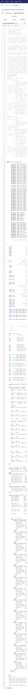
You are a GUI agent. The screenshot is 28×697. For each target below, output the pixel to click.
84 (3, 146)
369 (3, 550)
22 (3, 58)
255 (3, 388)
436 (3, 645)
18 (3, 52)
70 (3, 126)
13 (3, 45)
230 (3, 353)
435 (3, 644)
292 (3, 441)
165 (3, 261)
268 (3, 407)
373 (3, 556)
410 (3, 608)
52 (3, 100)
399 (3, 592)
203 (3, 315)
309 (3, 465)
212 (3, 327)
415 (3, 615)
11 (3, 42)
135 (3, 218)
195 (3, 303)
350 (3, 523)
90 (3, 154)
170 (3, 268)
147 (3, 235)
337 (3, 505)
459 (3, 678)
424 (3, 628)
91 (3, 156)
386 (3, 574)
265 (3, 402)
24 (3, 61)
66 (3, 120)
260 (3, 395)
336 (3, 503)
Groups (11, 1)
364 (3, 543)
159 (3, 252)
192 (3, 299)
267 (3, 405)
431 (3, 638)
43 (3, 88)
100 (3, 168)
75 (3, 133)
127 (3, 207)
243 (3, 371)
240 (3, 367)
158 (3, 251)
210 (3, 324)
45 (3, 91)
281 (3, 425)
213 (3, 329)
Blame (5, 19)
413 (3, 612)
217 (3, 334)
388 (3, 577)
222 (3, 341)
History (14, 19)
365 (3, 544)
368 (3, 549)
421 (3, 624)
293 (3, 442)
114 (3, 188)
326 (3, 489)
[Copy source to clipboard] (3, 25)
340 (3, 509)
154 (3, 245)
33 (3, 73)
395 (3, 587)
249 (3, 380)
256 (3, 390)
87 (3, 150)
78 (3, 137)
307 (3, 462)
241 (3, 368)
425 (3, 629)
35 (3, 76)
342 (3, 512)
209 (3, 323)
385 (3, 573)
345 (3, 516)
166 (3, 262)
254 (3, 387)
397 (3, 590)
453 (3, 669)
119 (3, 195)
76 (3, 134)
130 (3, 211)
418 (3, 619)
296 (3, 446)
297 (3, 448)
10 (3, 41)
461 (3, 680)
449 (3, 663)
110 (3, 183)
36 (3, 78)
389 (3, 578)
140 (3, 225)
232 (3, 356)
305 (3, 459)
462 (3, 682)
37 (3, 79)
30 (3, 69)
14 (3, 47)
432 (3, 639)
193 (3, 300)
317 (3, 476)
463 (3, 683)
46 (3, 92)
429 (3, 635)
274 (3, 415)
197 (3, 306)
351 (3, 524)
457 (3, 675)
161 (3, 255)
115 (3, 190)
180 (3, 282)
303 (3, 456)
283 (3, 428)
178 (3, 279)
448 (3, 662)
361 (3, 539)
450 (3, 665)
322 (3, 483)
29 (3, 68)
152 (3, 242)
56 (3, 106)
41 (3, 85)
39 (3, 82)
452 (3, 668)
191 (3, 298)
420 (3, 622)
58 (3, 109)
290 (3, 438)
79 (3, 139)
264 (3, 401)
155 (3, 246)
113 (3, 187)
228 (3, 350)
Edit (12, 25)
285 (3, 431)
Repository (16, 5)
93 (3, 159)
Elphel (7, 5)
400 (3, 594)
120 (3, 197)
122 (3, 200)
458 (3, 676)
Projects (7, 1)
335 (3, 502)
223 (3, 343)
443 (3, 655)
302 (3, 455)
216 (3, 333)
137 (3, 221)
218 (3, 336)
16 (3, 49)
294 (3, 444)
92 (3, 157)
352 (3, 526)
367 (3, 547)
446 (3, 659)
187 (3, 292)
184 (3, 288)
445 (3, 658)
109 (3, 181)
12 (3, 44)
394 (3, 585)
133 (3, 215)
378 (3, 563)
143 (3, 229)
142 (3, 228)
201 (3, 312)
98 (3, 166)
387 (3, 575)
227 (3, 349)
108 (3, 180)
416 (3, 617)
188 (3, 293)
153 (3, 244)
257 (3, 391)
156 (3, 248)
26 (3, 64)
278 (3, 421)
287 (3, 434)
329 (3, 493)
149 (3, 238)
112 (3, 186)
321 (3, 482)
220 (3, 339)
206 (3, 319)
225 (3, 346)
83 (3, 144)
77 (3, 136)
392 (3, 583)
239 (3, 366)
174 (3, 273)
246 (3, 376)
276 (3, 418)
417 (3, 618)
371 (3, 553)
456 (3, 673)
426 (3, 631)
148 (3, 237)
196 (3, 305)
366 (3, 546)
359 (3, 536)
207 (3, 320)
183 (3, 286)
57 (3, 108)
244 (3, 373)
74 (3, 132)
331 (3, 496)
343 (3, 513)
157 (3, 249)
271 (3, 411)
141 (3, 227)
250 (3, 381)
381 (3, 567)
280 (3, 424)
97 (3, 164)
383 (3, 570)
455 (3, 672)
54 (3, 103)
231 (3, 354)
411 (3, 610)
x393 (2, 13)
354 (3, 529)
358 (3, 534)
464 (3, 685)
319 (3, 479)
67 (3, 122)
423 (3, 627)
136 (3, 220)
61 (3, 113)
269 (3, 408)
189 (3, 295)
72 (3, 129)
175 (3, 275)
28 (3, 66)
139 (3, 224)
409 (3, 607)
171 (3, 269)
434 (3, 642)
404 (3, 600)
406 (3, 602)
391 (3, 581)
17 (3, 51)
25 (3, 62)
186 (3, 290)
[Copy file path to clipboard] (25, 23)
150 (3, 239)
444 (3, 656)
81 (3, 142)
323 (3, 485)
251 (3, 383)
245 (3, 374)
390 (3, 580)
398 (3, 591)
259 (3, 394)
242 (3, 370)
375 (3, 558)
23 (3, 59)
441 (3, 652)
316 (3, 475)
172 (3, 271)
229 (3, 351)
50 (3, 98)
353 (3, 527)
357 (3, 533)
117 (3, 193)
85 (3, 147)
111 (3, 184)
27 (3, 65)
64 (3, 117)
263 (3, 400)
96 (3, 163)
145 (3, 232)
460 (3, 679)
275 (3, 417)
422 (3, 625)
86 (3, 149)
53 (3, 102)
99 (3, 167)
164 (3, 259)
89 (3, 153)
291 (3, 439)
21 (3, 56)
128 (3, 208)
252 (3, 384)
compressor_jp (8, 13)
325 (3, 488)
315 (3, 473)
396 (3, 588)
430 (3, 636)
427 (3, 632)
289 (3, 437)
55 (3, 105)
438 (3, 648)
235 (3, 360)
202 (3, 313)
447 (3, 661)
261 (3, 397)
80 (3, 140)
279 (3, 422)
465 (3, 686)
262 (3, 398)
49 (3, 96)
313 (3, 471)
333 (3, 499)
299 (3, 451)
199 (3, 309)
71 (3, 127)
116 (3, 191)
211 (3, 326)
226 (3, 347)
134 (3, 217)
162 (3, 256)
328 (3, 492)
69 (3, 125)
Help (20, 1)
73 (3, 130)
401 (3, 595)
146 (3, 234)
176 (3, 276)
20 (3, 55)
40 (3, 83)
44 (3, 89)
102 (3, 171)
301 (3, 454)
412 (3, 611)
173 (3, 272)
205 (3, 317)
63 (3, 116)
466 (3, 687)
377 (3, 561)
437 (3, 646)
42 (3, 86)
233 (3, 357)
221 (3, 340)
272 (3, 412)
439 (3, 649)
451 (3, 666)
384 (3, 571)
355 (3, 530)
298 (3, 449)
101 (3, 170)
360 (3, 537)
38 (3, 81)
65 (3, 119)
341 (3, 510)
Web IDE (16, 25)
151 (3, 241)
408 (3, 605)
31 (3, 71)
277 (3, 419)
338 (3, 506)
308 (3, 463)
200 (3, 310)
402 (3, 597)
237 (3, 363)
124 (3, 203)
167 (3, 264)
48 (3, 95)
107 (3, 178)
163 (3, 258)
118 (3, 194)
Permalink (22, 19)
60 (3, 112)
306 (3, 461)
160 (3, 254)
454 (3, 670)
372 (3, 554)
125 (3, 204)
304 (3, 458)
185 (3, 289)
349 (3, 522)
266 (3, 404)
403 (3, 598)
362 (3, 540)
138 (3, 222)
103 (3, 173)
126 (3, 205)
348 (3, 520)
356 (3, 532)
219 (3, 337)
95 (3, 161)
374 (3, 557)
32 (3, 72)
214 (3, 330)
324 (3, 486)
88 (3, 151)
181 (3, 283)
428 (3, 634)
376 (3, 560)
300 (3, 452)
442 (3, 653)
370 (3, 551)
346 (3, 517)
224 (3, 344)
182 (3, 285)
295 (3, 445)
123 (3, 201)
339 (3, 507)
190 (3, 296)
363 (3, 541)
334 (3, 500)
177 (3, 278)
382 (3, 568)
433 (3, 641)
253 (3, 385)
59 (3, 110)
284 (3, 429)
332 (3, 497)
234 (3, 359)
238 (3, 364)
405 (3, 601)
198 (3, 307)
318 (3, 478)
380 (3, 566)
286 (3, 432)
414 (3, 614)
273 (3, 414)
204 (3, 316)
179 (3, 281)
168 (3, 265)
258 (3, 393)
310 (3, 466)
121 (3, 198)
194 (3, 302)
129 (3, 210)
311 (3, 468)
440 (3, 651)
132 (3, 214)
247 (3, 377)
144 (3, 231)
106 (3, 177)
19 (3, 54)
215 (3, 332)
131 (3, 212)
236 (3, 361)
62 (3, 115)
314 (3, 472)
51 (3, 99)
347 (3, 519)
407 (3, 604)
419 (3, 621)
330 (3, 495)
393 (3, 584)
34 (3, 75)
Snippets (16, 1)
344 (3, 514)
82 (3, 143)
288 (3, 435)
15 (3, 48)
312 (3, 469)
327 (3, 490)
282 (3, 427)
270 (3, 410)
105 (3, 176)
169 (3, 266)
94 (3, 160)
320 (3, 480)
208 (3, 322)
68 (3, 123)
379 (3, 564)
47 (3, 93)
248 (3, 378)
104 (3, 174)
